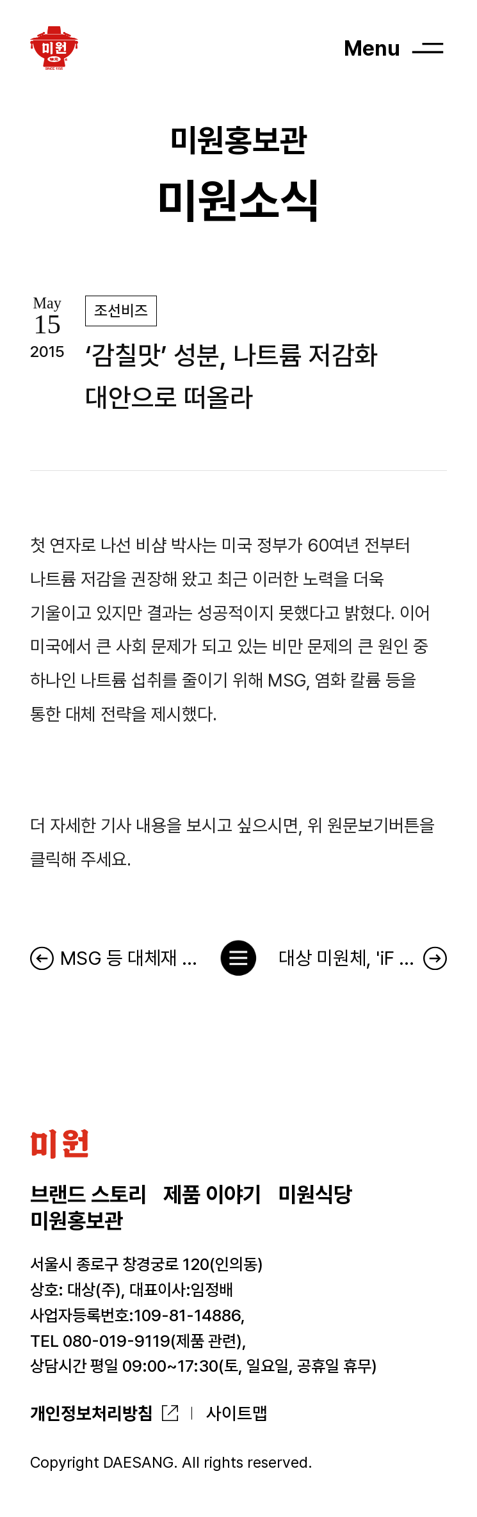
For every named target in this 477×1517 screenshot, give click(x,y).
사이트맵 (237, 1413)
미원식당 (315, 1194)
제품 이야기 (212, 1194)
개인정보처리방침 (91, 1413)
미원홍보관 (76, 1221)
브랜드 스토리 (88, 1194)
